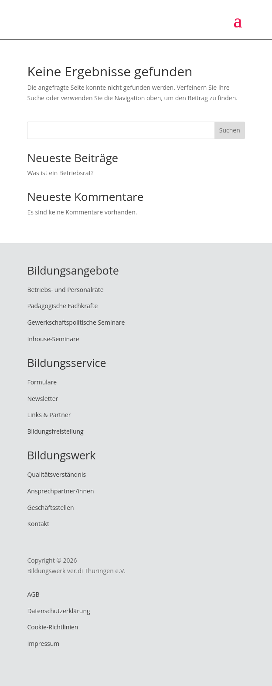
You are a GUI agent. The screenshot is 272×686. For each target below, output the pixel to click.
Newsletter (42, 398)
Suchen (229, 130)
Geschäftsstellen (50, 507)
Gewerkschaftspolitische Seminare (76, 322)
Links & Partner (49, 415)
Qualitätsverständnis (56, 474)
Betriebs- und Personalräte (65, 289)
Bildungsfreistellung (55, 431)
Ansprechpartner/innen (60, 491)
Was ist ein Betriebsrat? (60, 173)
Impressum (43, 643)
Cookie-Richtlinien (52, 627)
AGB (33, 594)
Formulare (42, 382)
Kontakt (38, 524)
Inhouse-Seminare (53, 339)
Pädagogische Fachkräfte (62, 306)
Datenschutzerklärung (58, 611)
